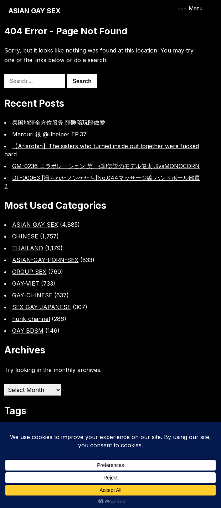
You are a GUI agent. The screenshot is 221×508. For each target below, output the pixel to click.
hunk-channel (31, 318)
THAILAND (27, 248)
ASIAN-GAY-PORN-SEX (45, 259)
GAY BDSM (27, 330)
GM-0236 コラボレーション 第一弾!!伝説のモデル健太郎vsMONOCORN (106, 166)
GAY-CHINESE (32, 295)
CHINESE (25, 236)
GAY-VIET (25, 283)
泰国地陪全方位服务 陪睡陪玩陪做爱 (58, 122)
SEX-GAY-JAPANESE (41, 307)
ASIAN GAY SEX (35, 10)
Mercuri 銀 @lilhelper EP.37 (49, 134)
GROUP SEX (29, 271)
